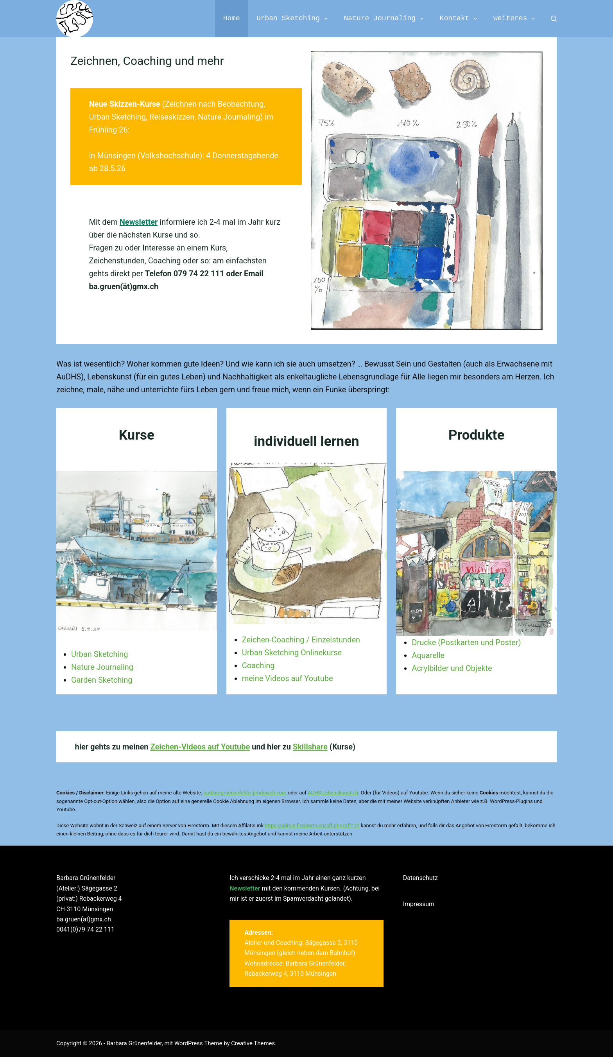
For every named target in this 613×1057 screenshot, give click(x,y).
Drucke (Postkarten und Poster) (466, 642)
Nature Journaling (385, 18)
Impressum (419, 904)
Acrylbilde (429, 668)
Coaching (258, 665)
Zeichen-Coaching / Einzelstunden (301, 639)
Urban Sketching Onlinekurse (292, 652)
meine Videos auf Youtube (287, 678)
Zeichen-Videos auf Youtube (200, 746)
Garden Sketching (102, 680)
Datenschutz (420, 878)
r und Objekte (469, 668)
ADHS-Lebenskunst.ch (333, 793)
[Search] (554, 18)
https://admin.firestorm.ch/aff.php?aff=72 (312, 825)
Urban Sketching (293, 18)
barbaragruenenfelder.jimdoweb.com (245, 793)
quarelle (431, 655)
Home (231, 18)
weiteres (515, 18)
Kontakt (460, 18)
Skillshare (310, 746)
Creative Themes (253, 1043)
